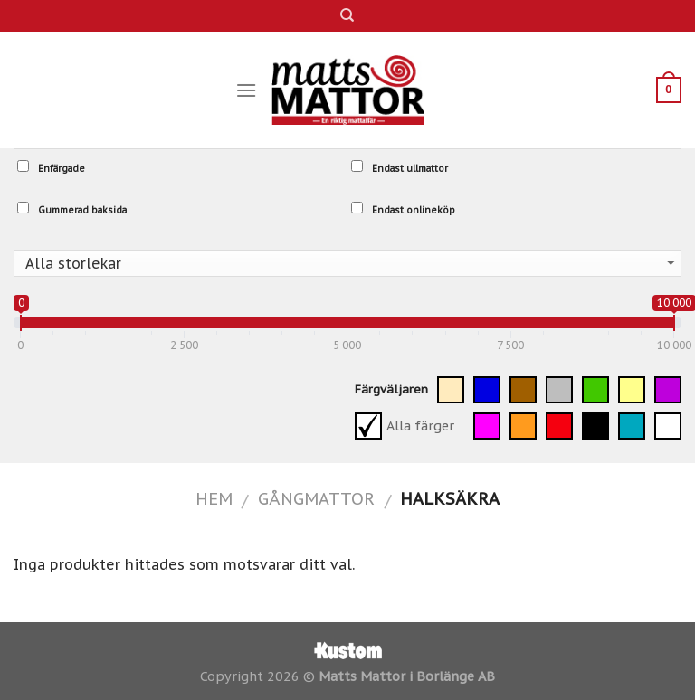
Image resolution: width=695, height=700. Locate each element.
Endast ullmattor (399, 167)
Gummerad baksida (72, 209)
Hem (214, 498)
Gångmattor (316, 498)
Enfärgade (51, 167)
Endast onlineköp (403, 209)
